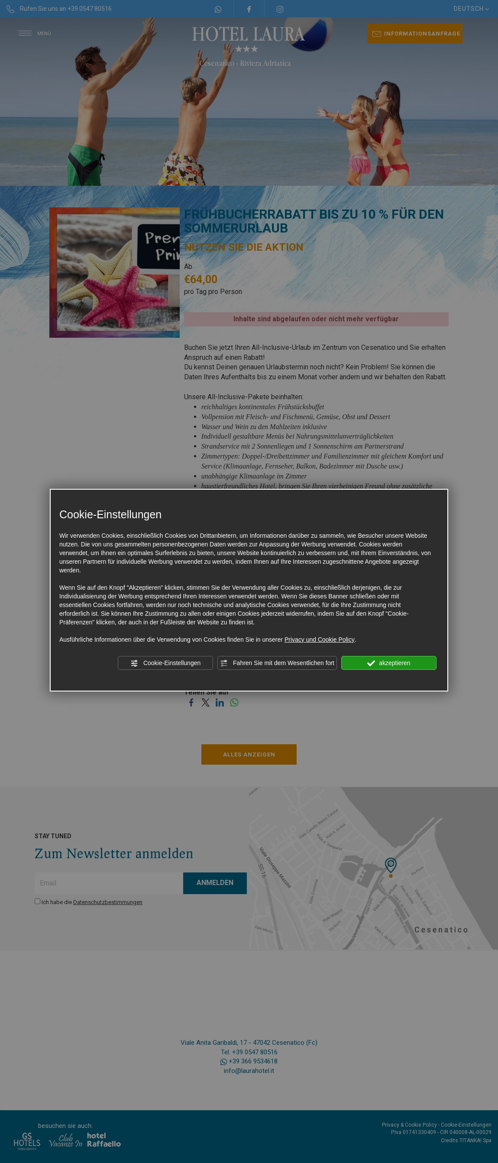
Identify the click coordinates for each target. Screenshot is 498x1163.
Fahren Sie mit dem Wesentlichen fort (277, 663)
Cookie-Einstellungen (165, 663)
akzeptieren (388, 663)
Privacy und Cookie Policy (320, 639)
